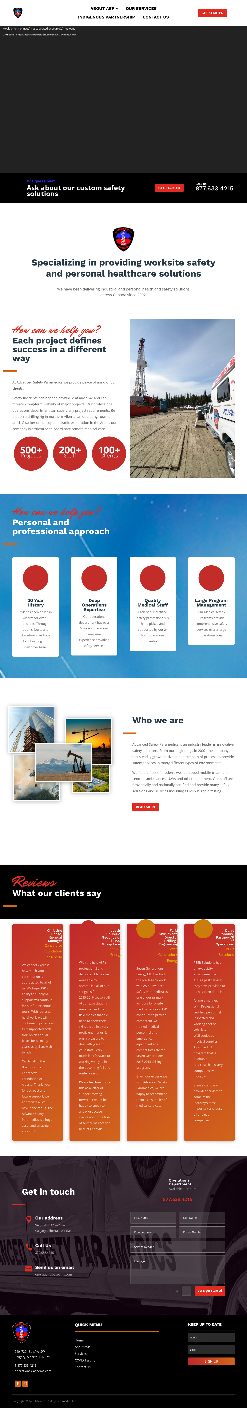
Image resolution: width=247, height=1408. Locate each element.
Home (79, 1340)
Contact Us (156, 17)
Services (81, 1354)
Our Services (141, 9)
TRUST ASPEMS (123, 122)
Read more (146, 807)
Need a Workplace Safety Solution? (123, 81)
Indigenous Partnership (106, 17)
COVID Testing (85, 1360)
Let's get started (210, 1290)
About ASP (102, 9)
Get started (212, 12)
